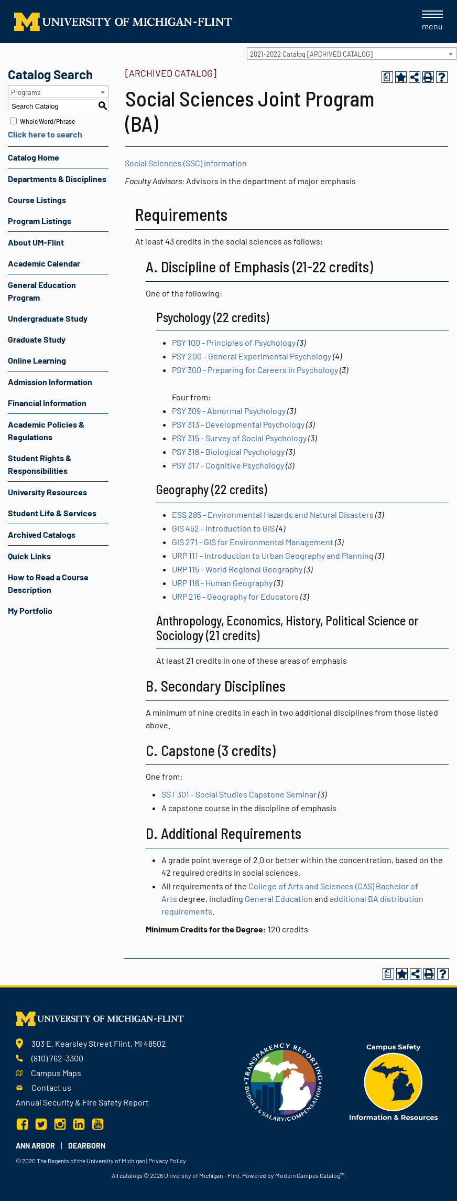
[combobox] (351, 53)
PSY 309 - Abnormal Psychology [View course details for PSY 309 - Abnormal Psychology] (229, 411)
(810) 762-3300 (57, 1058)
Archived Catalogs (41, 534)
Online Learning (37, 360)
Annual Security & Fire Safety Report (82, 1102)
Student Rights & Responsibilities (39, 464)
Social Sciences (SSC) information (186, 163)
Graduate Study (37, 339)
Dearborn (86, 1145)
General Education (279, 899)
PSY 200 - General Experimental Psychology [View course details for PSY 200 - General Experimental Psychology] (251, 356)
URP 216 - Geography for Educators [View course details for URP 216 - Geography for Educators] (235, 596)
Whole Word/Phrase (47, 121)
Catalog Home (33, 157)
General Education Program (42, 291)
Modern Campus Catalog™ (309, 1175)
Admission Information (50, 382)
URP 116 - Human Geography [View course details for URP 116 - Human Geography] (222, 583)
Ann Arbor (35, 1145)
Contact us (51, 1087)
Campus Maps (56, 1073)
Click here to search (45, 134)
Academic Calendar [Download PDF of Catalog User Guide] (44, 263)
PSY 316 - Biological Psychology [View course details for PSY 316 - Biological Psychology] (228, 451)
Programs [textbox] (25, 92)
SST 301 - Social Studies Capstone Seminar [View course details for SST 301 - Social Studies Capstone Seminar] (239, 794)
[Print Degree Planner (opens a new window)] (387, 77)
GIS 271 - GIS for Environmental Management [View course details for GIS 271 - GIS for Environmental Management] (252, 542)
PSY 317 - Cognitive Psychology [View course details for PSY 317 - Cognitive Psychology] (228, 465)
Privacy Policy (167, 1160)
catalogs (131, 1175)
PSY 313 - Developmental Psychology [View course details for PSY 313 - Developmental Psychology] (238, 424)
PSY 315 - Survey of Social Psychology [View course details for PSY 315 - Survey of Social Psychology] (239, 438)
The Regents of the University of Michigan (91, 1160)
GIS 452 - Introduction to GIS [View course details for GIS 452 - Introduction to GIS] (223, 528)
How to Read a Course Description (48, 583)
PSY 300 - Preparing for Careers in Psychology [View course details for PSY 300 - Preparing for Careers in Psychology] (255, 370)
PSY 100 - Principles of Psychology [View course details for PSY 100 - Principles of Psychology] (234, 342)
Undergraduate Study (48, 318)
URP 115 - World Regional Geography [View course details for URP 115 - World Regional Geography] (237, 569)
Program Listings (39, 221)
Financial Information (47, 403)
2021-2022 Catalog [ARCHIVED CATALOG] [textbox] (311, 54)
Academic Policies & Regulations (46, 430)
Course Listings (37, 200)
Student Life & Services (52, 513)
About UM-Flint (36, 242)
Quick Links (29, 556)
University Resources (47, 492)
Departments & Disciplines (57, 179)
